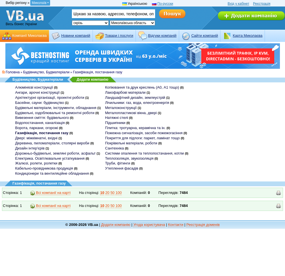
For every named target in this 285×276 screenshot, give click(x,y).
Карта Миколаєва (248, 35)
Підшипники (115, 123)
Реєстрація (261, 4)
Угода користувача (149, 224)
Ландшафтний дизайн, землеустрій (135, 97)
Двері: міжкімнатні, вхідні (36, 138)
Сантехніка (114, 148)
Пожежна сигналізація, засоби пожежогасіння (144, 133)
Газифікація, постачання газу (97, 72)
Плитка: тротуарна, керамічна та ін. (135, 128)
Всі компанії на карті (50, 193)
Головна (13, 72)
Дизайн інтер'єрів (30, 148)
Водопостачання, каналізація (40, 123)
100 (118, 193)
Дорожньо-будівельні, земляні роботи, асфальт (55, 153)
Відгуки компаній (162, 35)
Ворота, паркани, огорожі (36, 128)
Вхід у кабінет (238, 4)
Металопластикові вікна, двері (131, 113)
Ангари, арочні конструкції (37, 92)
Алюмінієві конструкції (34, 87)
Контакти (175, 224)
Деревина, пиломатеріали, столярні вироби (52, 143)
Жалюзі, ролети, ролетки (36, 163)
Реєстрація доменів (203, 224)
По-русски (165, 4)
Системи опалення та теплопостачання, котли (144, 153)
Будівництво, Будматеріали (46, 72)
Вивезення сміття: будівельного (42, 117)
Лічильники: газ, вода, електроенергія (137, 102)
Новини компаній (75, 35)
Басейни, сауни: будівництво (39, 102)
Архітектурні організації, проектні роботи (49, 97)
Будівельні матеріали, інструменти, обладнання (56, 108)
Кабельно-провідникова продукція (44, 168)
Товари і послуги (119, 35)
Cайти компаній (204, 35)
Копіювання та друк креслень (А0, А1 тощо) (142, 87)
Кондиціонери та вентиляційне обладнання (52, 173)
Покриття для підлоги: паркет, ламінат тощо (142, 138)
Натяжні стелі (116, 117)
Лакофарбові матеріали (125, 92)
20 (107, 193)
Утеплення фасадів (121, 168)
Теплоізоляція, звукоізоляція (129, 158)
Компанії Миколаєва (29, 35)
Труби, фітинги (117, 163)
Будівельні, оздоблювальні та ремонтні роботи (55, 113)
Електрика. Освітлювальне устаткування (50, 158)
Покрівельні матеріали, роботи (131, 143)
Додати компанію (92, 79)
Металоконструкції (121, 108)
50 (112, 193)
